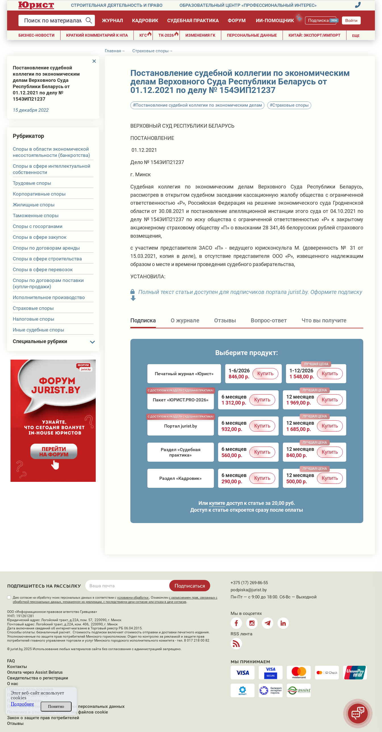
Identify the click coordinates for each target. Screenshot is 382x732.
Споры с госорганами (37, 226)
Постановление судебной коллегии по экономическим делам (198, 105)
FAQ (11, 660)
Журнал (112, 20)
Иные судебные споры (38, 330)
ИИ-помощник (277, 19)
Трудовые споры (32, 183)
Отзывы (15, 723)
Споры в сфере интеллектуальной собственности (51, 169)
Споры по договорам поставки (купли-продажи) (48, 283)
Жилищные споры (34, 205)
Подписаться (189, 585)
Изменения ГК (200, 35)
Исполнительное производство (49, 297)
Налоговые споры (33, 319)
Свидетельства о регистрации (37, 678)
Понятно (56, 706)
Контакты (17, 666)
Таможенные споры (36, 215)
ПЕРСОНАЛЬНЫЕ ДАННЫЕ (252, 35)
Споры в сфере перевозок (43, 269)
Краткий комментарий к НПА (97, 35)
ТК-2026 (168, 35)
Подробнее (22, 704)
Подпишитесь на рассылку (44, 586)
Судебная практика (193, 20)
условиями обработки (133, 598)
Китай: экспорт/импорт (315, 35)
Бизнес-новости (36, 35)
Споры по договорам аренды (46, 248)
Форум (237, 20)
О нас (12, 683)
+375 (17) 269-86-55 (249, 582)
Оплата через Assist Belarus (35, 672)
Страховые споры (33, 308)
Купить (265, 373)
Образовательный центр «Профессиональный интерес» (248, 5)
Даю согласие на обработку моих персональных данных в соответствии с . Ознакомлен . (115, 600)
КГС (145, 35)
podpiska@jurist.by (249, 589)
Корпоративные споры (39, 194)
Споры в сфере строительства (47, 259)
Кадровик (145, 20)
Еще (356, 36)
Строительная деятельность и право (116, 5)
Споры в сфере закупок (39, 237)
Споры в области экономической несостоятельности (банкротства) (51, 152)
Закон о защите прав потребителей (43, 717)
